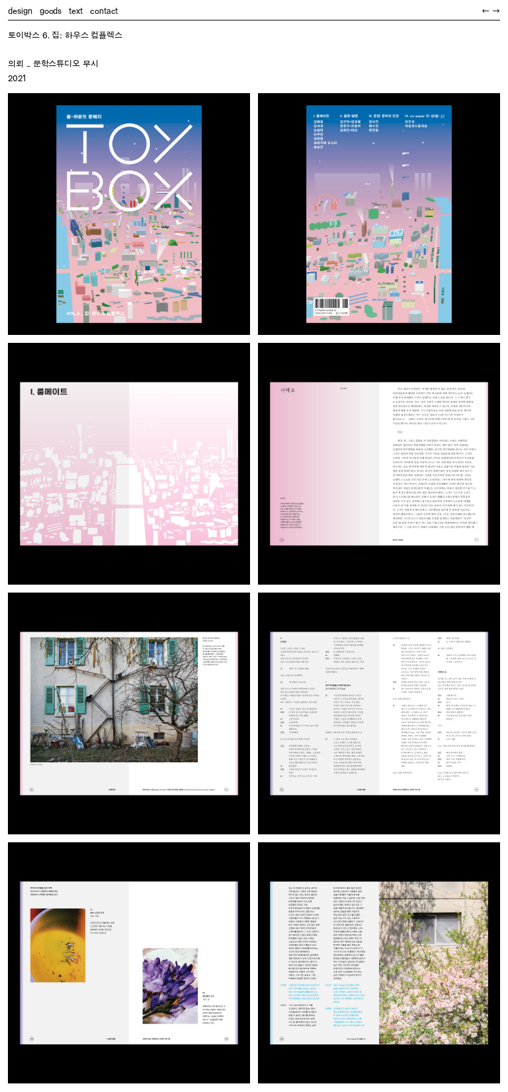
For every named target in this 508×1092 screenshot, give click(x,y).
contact (104, 11)
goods (51, 11)
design (20, 11)
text (76, 11)
